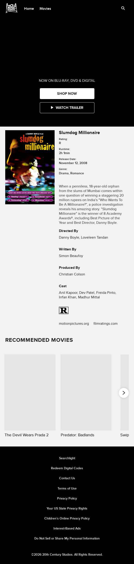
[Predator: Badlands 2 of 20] (86, 392)
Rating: (63, 139)
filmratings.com (106, 323)
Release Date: (67, 159)
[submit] (123, 8)
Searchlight (67, 458)
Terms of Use (67, 488)
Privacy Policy (67, 498)
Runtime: (64, 149)
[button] (67, 107)
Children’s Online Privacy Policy (67, 518)
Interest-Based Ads (67, 528)
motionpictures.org (74, 323)
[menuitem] (29, 8)
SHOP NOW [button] (67, 93)
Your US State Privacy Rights (67, 508)
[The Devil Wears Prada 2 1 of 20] (30, 392)
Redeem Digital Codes (67, 468)
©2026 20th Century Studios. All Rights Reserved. (67, 554)
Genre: (63, 169)
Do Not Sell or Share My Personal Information (67, 538)
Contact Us (67, 478)
